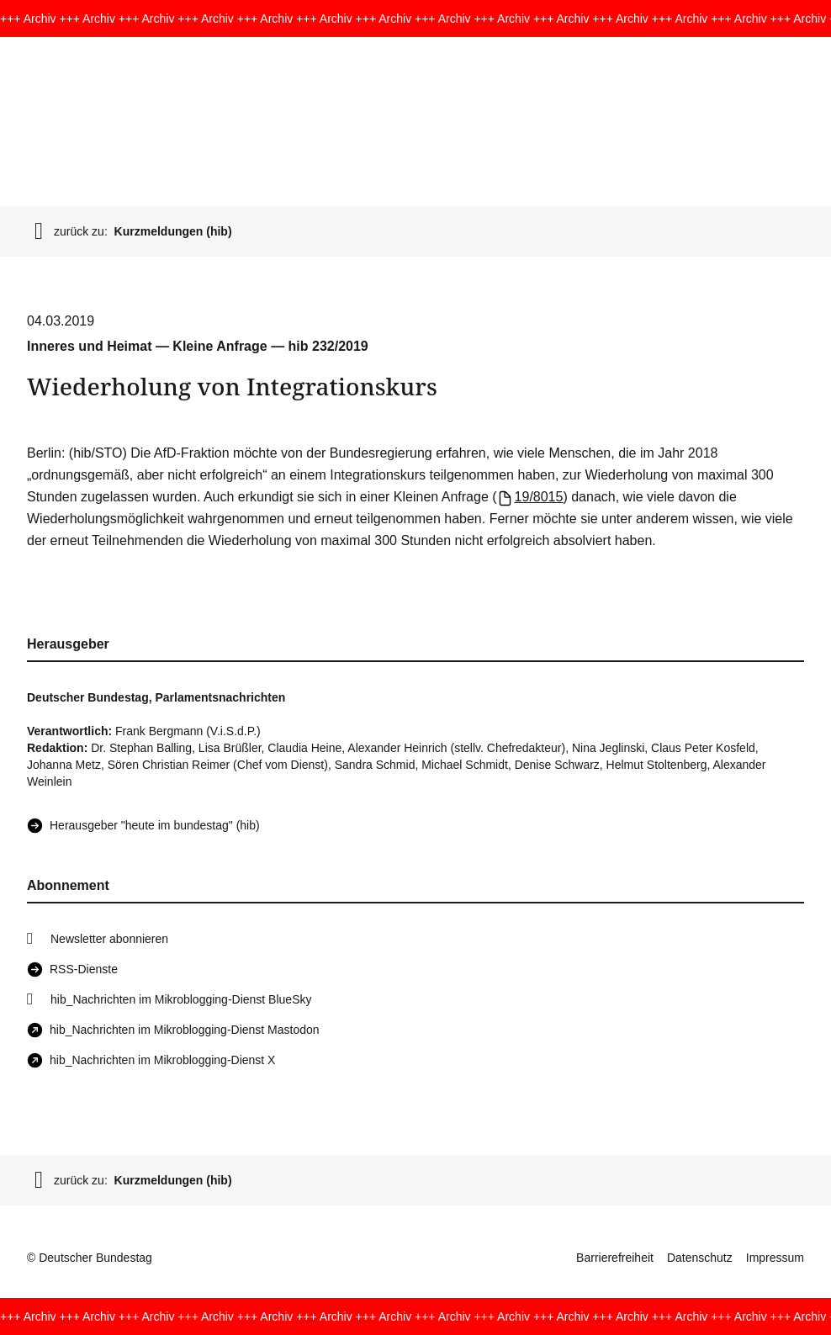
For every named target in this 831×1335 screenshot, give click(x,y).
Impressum (775, 1257)
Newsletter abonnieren (109, 939)
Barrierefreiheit (615, 1257)
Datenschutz (700, 1257)
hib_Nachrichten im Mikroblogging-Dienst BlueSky (180, 999)
